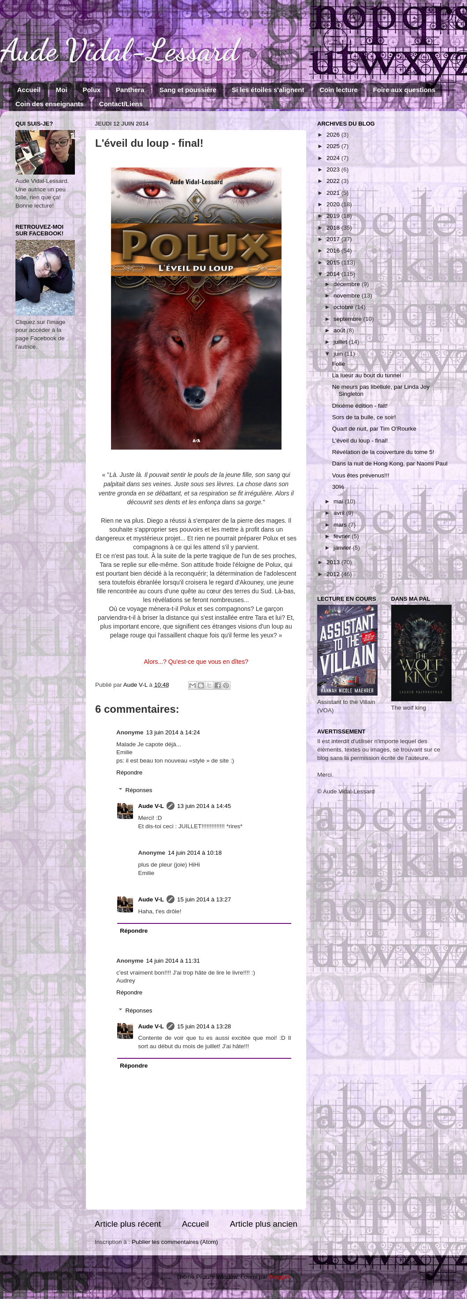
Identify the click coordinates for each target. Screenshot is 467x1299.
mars (341, 524)
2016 (333, 250)
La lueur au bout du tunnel (366, 375)
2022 (333, 181)
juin (339, 353)
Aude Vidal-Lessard (119, 50)
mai (339, 501)
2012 (333, 574)
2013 (333, 562)
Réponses (139, 790)
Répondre (129, 772)
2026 (333, 134)
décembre (348, 284)
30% (338, 487)
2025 (333, 146)
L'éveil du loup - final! (360, 440)
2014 (333, 274)
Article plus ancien (263, 1223)
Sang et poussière (187, 89)
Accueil (29, 89)
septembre (348, 319)
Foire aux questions (404, 89)
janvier (343, 547)
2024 (333, 158)
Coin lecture (338, 89)
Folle (338, 364)
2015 (333, 262)
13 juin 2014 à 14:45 (204, 806)
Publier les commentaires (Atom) (175, 1242)
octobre (344, 307)
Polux (91, 89)
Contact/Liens (121, 104)
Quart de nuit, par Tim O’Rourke (374, 428)
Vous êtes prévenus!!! (360, 475)
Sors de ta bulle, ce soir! (364, 417)
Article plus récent (128, 1223)
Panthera (130, 89)
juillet (341, 342)
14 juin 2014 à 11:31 (173, 960)
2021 (333, 193)
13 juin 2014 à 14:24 (173, 732)
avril (340, 513)
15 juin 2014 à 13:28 (204, 1026)
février (343, 536)
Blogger (279, 1276)
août (340, 330)
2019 (333, 215)
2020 (333, 204)
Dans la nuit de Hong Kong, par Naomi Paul (390, 463)
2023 (333, 169)
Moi (61, 89)
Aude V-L (151, 806)
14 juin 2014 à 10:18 (195, 852)
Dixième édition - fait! (360, 405)
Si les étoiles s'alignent (268, 89)
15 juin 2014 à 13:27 (204, 899)
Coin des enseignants (49, 104)
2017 (333, 239)
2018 (333, 227)
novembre (348, 295)
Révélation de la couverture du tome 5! (383, 452)
